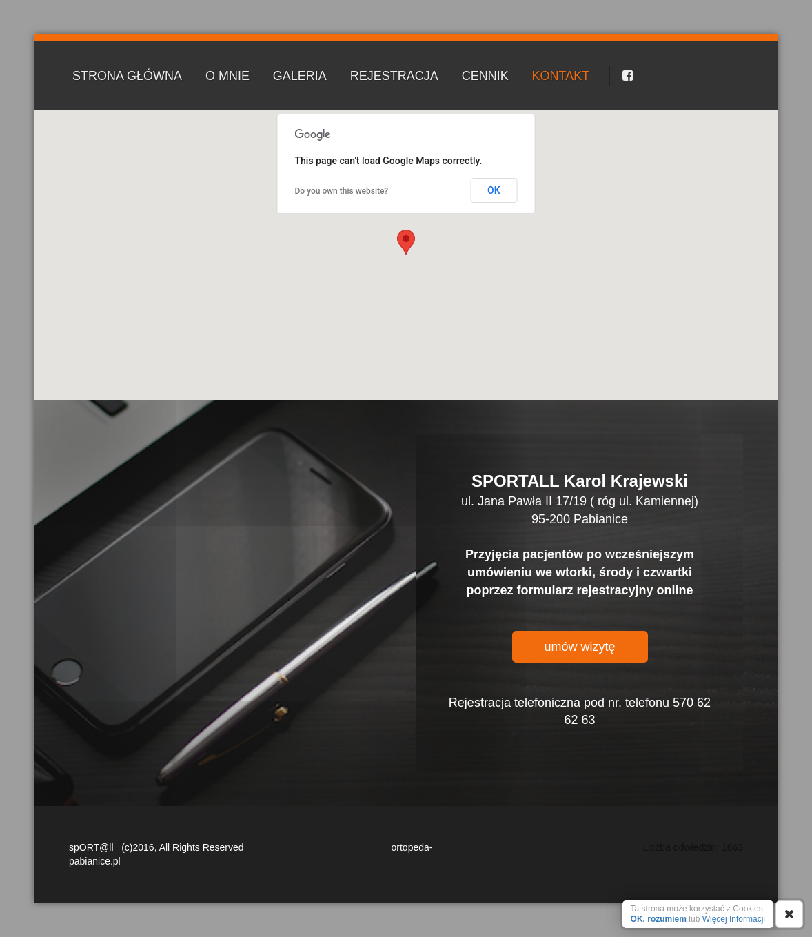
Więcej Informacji (733, 919)
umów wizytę (579, 647)
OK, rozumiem (659, 919)
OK (493, 190)
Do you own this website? (342, 191)
